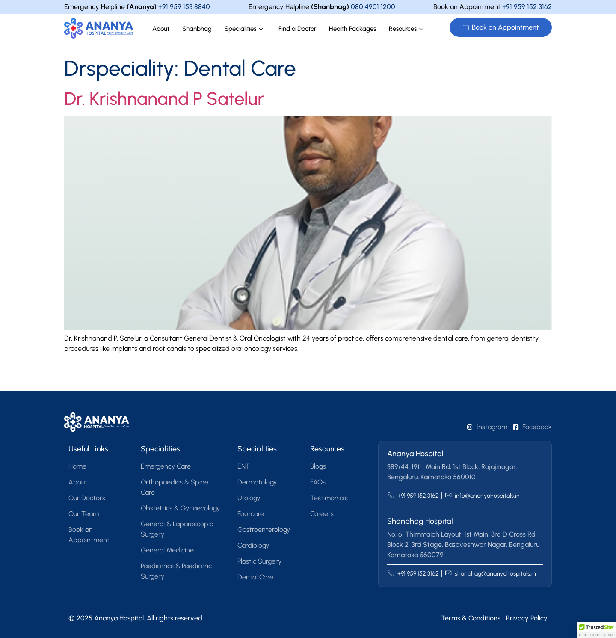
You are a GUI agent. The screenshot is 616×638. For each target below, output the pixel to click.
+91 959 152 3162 (527, 7)
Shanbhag (197, 29)
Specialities (244, 29)
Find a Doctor (297, 29)
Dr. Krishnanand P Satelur (164, 99)
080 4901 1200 (373, 7)
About (160, 29)
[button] (596, 630)
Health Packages (352, 29)
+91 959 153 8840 (184, 7)
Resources (406, 29)
